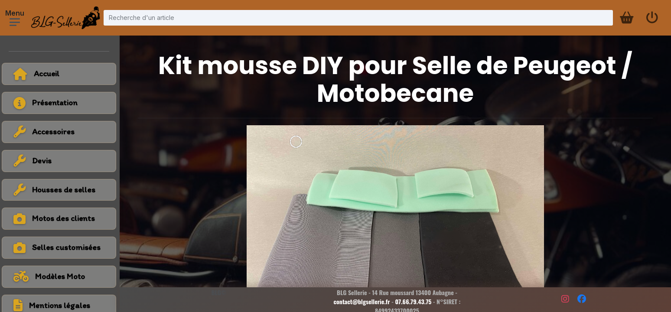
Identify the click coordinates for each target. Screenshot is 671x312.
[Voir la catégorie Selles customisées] (60, 248)
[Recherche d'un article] (358, 17)
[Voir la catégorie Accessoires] (60, 132)
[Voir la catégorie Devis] (60, 161)
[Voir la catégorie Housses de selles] (60, 190)
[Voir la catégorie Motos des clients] (60, 219)
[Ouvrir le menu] (15, 22)
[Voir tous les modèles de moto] (60, 277)
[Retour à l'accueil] (60, 74)
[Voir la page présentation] (60, 103)
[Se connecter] (651, 18)
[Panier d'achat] (626, 17)
